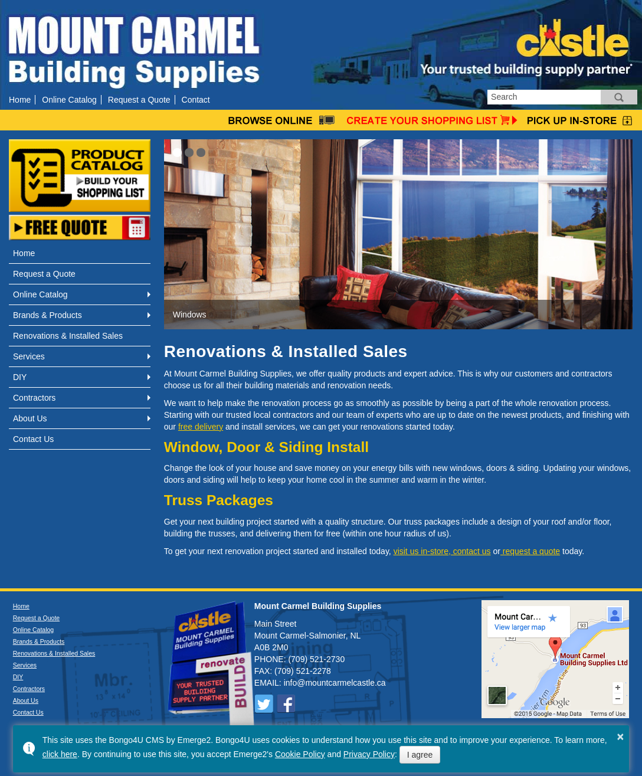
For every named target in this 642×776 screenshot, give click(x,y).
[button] (177, 152)
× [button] (620, 736)
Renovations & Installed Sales (68, 335)
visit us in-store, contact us (442, 551)
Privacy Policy (369, 754)
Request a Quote (139, 99)
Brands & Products (47, 315)
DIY (20, 377)
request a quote (530, 551)
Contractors (34, 397)
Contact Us (33, 439)
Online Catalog (69, 99)
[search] (544, 97)
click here (59, 754)
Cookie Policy (300, 754)
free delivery (200, 426)
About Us (30, 418)
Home (20, 99)
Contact (196, 99)
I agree (420, 754)
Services (29, 356)
